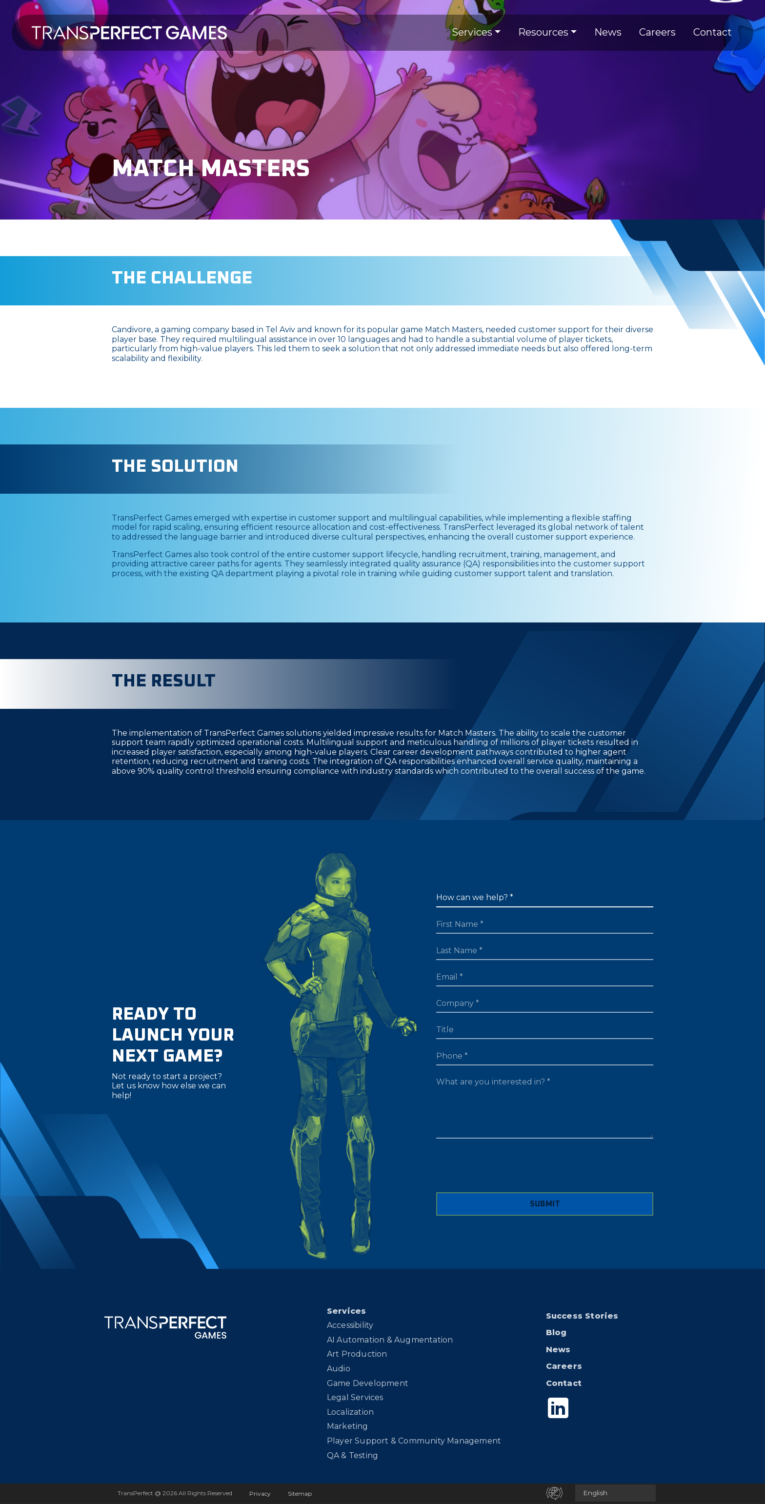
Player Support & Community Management (414, 1440)
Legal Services (355, 1397)
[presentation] (510, 1173)
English (595, 1493)
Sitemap (300, 1493)
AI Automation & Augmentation (390, 1339)
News (608, 32)
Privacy (260, 1493)
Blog (556, 1332)
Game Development (367, 1383)
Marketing (347, 1426)
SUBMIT (545, 1204)
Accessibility (350, 1325)
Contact (712, 32)
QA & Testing (352, 1455)
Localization (350, 1412)
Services (472, 32)
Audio (338, 1368)
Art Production (357, 1354)
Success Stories (582, 1316)
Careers (657, 32)
